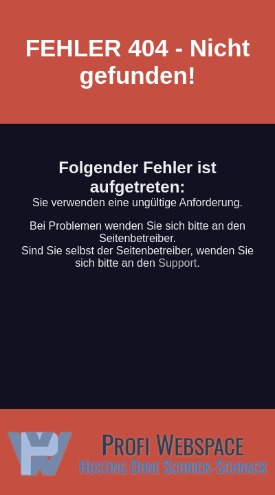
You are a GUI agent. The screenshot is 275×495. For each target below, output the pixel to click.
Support (177, 263)
